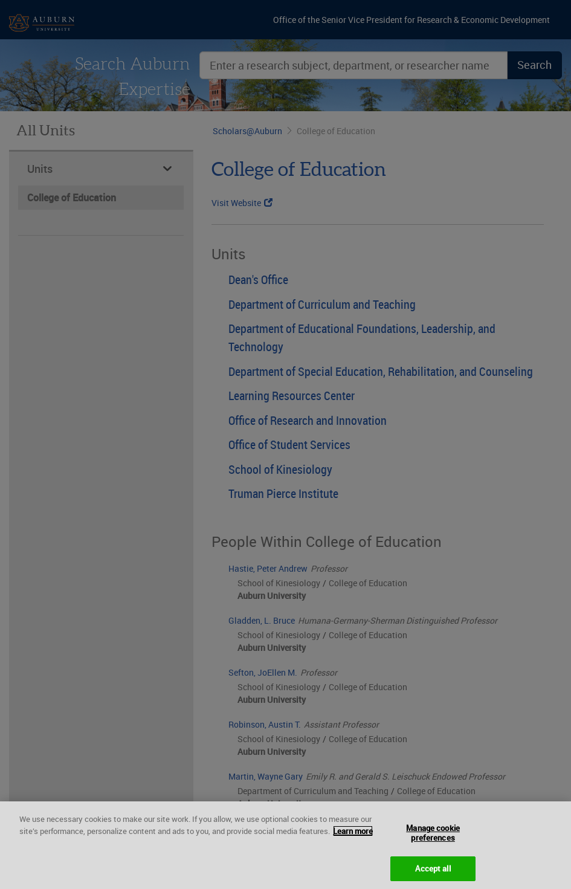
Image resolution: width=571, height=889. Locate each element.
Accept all (432, 875)
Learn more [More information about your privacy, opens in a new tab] (353, 837)
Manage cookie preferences (433, 839)
